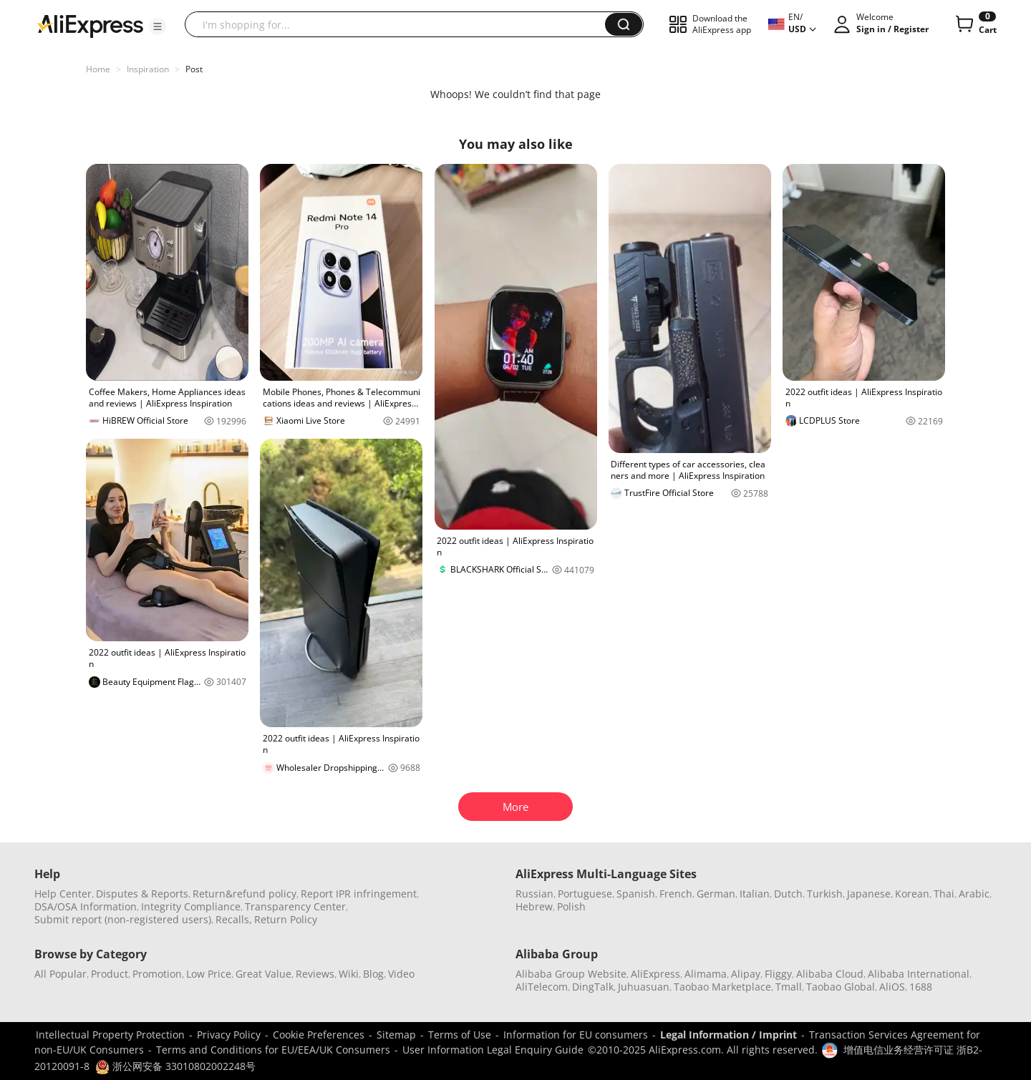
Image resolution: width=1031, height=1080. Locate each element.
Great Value (263, 974)
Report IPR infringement (359, 893)
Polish (571, 906)
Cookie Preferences (318, 1034)
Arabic (974, 893)
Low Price (208, 974)
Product (109, 974)
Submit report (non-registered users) (122, 919)
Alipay (745, 974)
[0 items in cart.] (975, 24)
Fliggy (778, 974)
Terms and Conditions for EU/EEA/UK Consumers (273, 1049)
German (716, 893)
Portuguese (585, 893)
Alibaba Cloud (829, 974)
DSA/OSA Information (85, 906)
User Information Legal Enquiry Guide (493, 1049)
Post (194, 69)
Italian (755, 893)
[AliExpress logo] (90, 25)
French (675, 893)
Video (401, 974)
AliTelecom (542, 986)
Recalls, (234, 919)
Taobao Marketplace (722, 986)
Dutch (788, 893)
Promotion (157, 974)
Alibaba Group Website (571, 974)
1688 (920, 986)
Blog (373, 974)
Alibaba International (918, 974)
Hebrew (534, 906)
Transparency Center (295, 906)
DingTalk (593, 986)
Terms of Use (459, 1034)
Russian (534, 893)
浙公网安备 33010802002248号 (175, 1066)
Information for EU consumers (575, 1034)
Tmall (788, 986)
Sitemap (396, 1034)
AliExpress (655, 974)
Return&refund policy (244, 893)
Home (98, 69)
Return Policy (285, 919)
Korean (912, 893)
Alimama (705, 974)
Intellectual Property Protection (110, 1034)
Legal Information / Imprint (728, 1034)
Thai (944, 893)
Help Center (63, 893)
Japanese (869, 893)
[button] (157, 26)
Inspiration (148, 69)
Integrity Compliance (191, 906)
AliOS (892, 986)
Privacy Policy (229, 1034)
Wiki (349, 974)
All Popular (60, 974)
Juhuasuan (643, 986)
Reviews (315, 974)
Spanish (635, 893)
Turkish (825, 893)
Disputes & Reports (142, 893)
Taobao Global (840, 986)
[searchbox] (400, 24)
